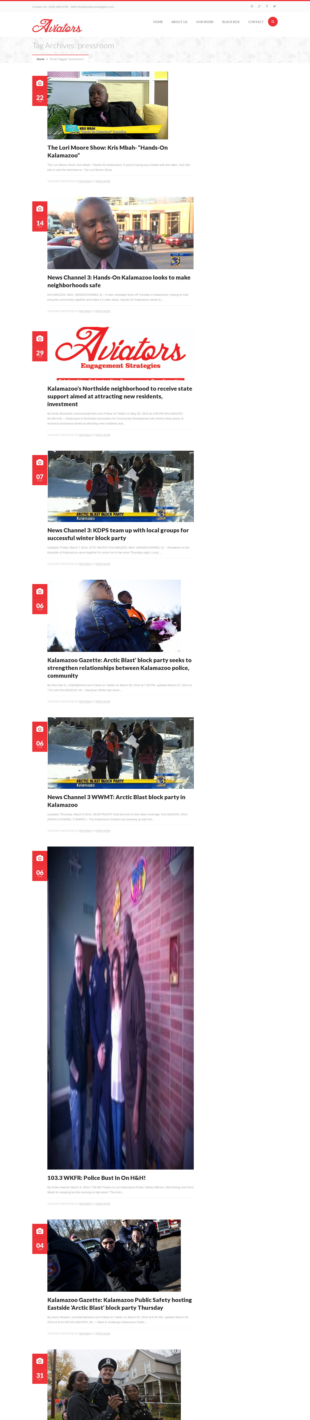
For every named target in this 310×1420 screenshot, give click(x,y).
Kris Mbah (85, 181)
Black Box (231, 22)
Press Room (103, 181)
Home (158, 22)
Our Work (205, 22)
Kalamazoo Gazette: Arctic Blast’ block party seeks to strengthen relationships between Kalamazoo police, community (119, 667)
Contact (256, 22)
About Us (179, 22)
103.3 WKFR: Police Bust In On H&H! (96, 1177)
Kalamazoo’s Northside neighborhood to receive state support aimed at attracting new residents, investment (119, 396)
